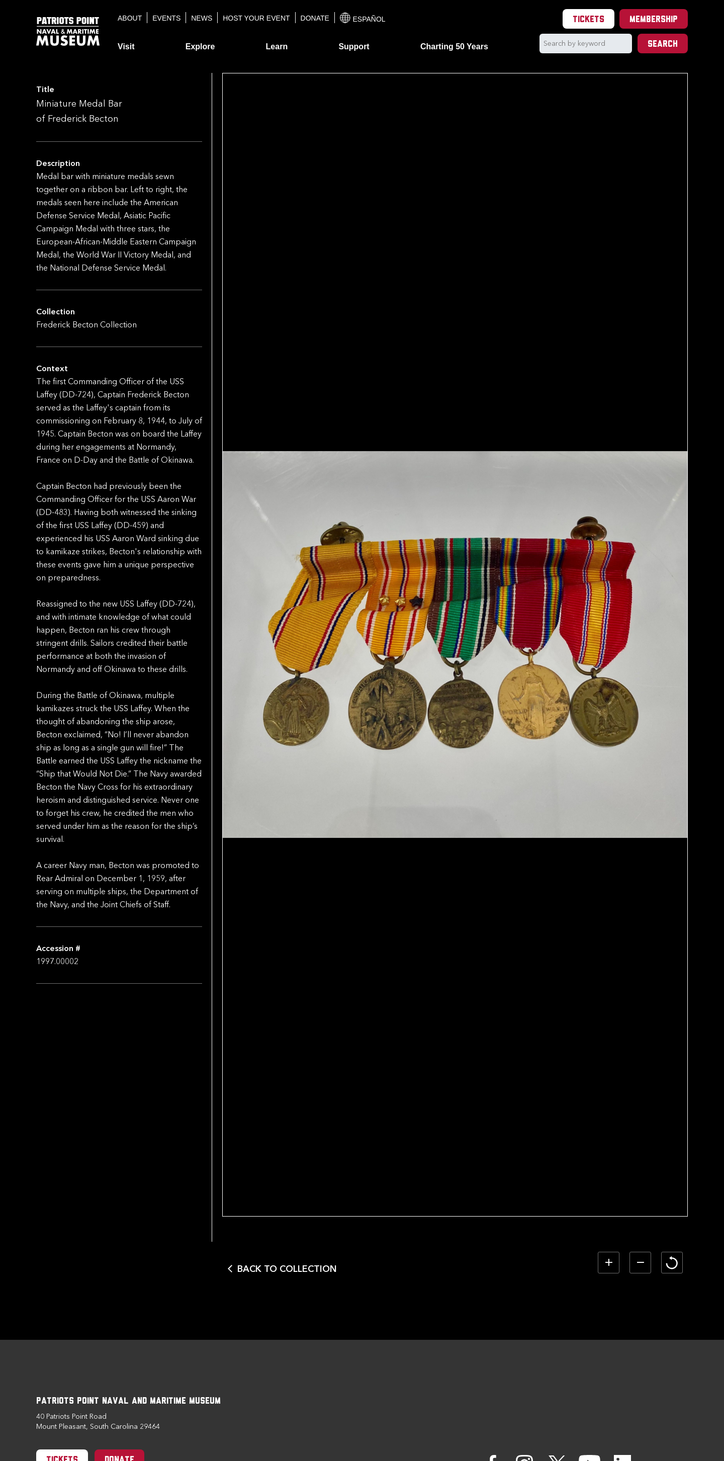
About (130, 18)
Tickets (588, 20)
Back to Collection (287, 1268)
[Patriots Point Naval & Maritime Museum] (68, 31)
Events (166, 18)
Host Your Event (256, 18)
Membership (653, 20)
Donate (315, 18)
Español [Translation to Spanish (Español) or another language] (363, 18)
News (201, 18)
